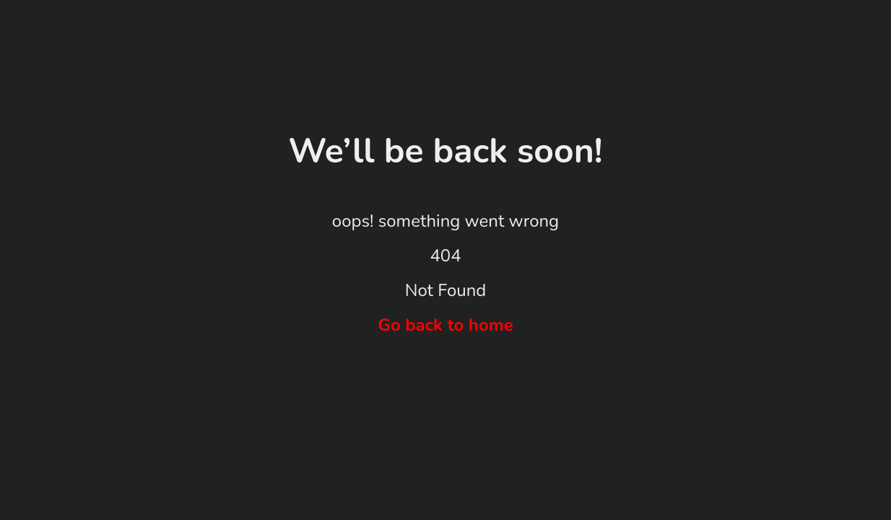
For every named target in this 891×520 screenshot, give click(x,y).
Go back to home (445, 325)
